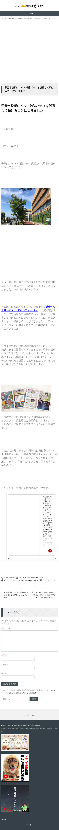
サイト (3, 674)
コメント (5, 629)
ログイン (29, 825)
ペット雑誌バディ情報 (35, 577)
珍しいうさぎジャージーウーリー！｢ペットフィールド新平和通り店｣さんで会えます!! (43, 594)
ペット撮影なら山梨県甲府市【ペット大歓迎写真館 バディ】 (29, 6)
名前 (4, 655)
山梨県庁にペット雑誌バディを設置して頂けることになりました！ (16, 594)
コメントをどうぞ (49, 580)
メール (5, 664)
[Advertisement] (29, 52)
